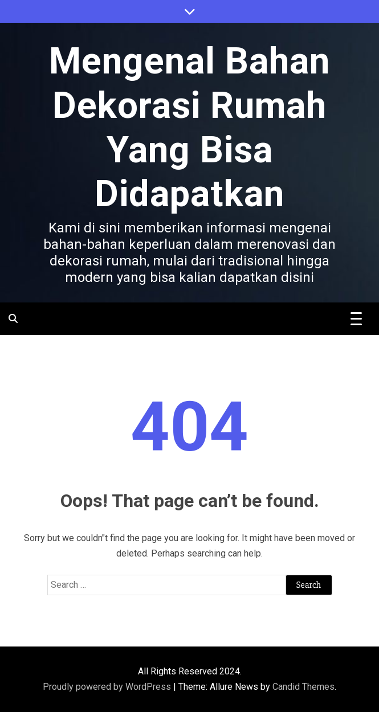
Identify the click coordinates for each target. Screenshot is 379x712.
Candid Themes (303, 686)
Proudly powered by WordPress (108, 686)
